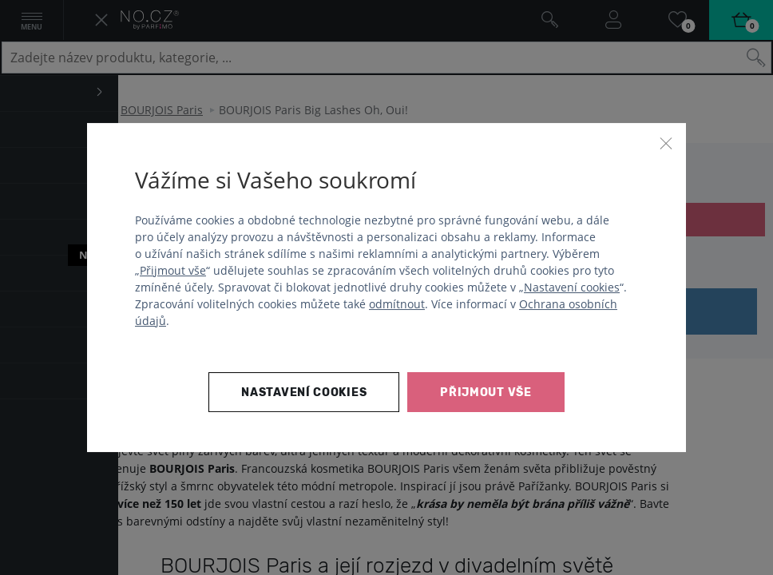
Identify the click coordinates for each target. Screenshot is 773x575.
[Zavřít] (666, 143)
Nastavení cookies (572, 287)
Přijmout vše (173, 270)
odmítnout (397, 303)
